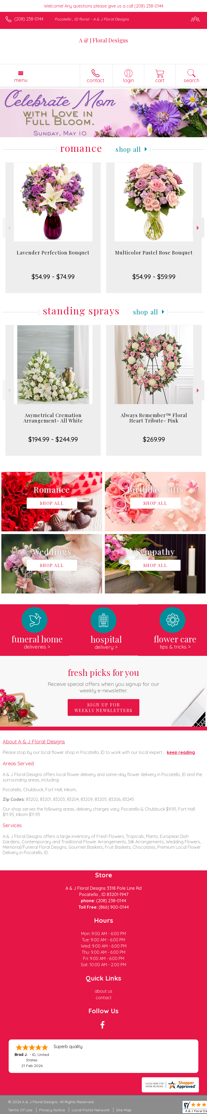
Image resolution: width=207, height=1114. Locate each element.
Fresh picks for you (104, 680)
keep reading (181, 752)
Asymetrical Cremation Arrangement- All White (53, 418)
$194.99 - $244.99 (53, 439)
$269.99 (154, 439)
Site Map (124, 1110)
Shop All (128, 149)
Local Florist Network (90, 1110)
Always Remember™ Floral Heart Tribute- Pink (154, 418)
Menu (20, 80)
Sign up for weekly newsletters (103, 707)
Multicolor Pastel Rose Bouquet (154, 252)
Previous (8, 228)
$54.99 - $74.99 (53, 277)
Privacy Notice (52, 1110)
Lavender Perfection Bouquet (53, 252)
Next (198, 228)
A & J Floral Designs (103, 40)
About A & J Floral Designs (34, 741)
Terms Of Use (20, 1110)
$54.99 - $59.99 (153, 277)
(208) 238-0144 (28, 19)
